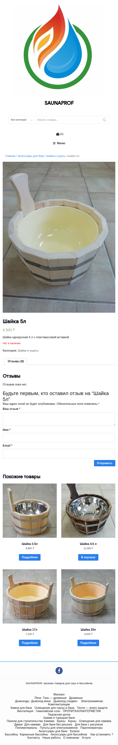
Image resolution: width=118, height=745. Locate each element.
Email (7, 445)
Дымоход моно (41, 701)
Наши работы (52, 737)
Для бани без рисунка (57, 724)
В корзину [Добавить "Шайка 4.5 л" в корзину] (88, 557)
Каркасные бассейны (34, 734)
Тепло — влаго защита (92, 707)
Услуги (86, 737)
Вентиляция (25, 711)
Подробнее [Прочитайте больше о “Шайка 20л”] (88, 642)
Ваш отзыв (11, 408)
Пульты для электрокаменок (59, 727)
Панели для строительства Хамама (30, 721)
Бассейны (11, 734)
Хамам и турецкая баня (59, 717)
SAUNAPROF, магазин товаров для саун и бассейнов (59, 683)
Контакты (33, 737)
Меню (59, 143)
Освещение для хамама (95, 721)
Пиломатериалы (26, 727)
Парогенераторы (91, 727)
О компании (71, 737)
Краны (61, 721)
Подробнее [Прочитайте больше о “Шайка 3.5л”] (30, 557)
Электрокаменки (92, 701)
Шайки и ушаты (55, 156)
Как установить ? (102, 734)
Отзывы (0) (16, 361)
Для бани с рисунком (89, 724)
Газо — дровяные (54, 697)
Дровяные (76, 697)
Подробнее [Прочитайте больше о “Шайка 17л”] (30, 642)
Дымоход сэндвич (65, 701)
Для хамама (32, 724)
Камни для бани (21, 707)
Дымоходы (22, 701)
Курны (72, 721)
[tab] (16, 361)
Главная (10, 156)
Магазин (59, 694)
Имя (6, 429)
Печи (38, 697)
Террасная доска (59, 714)
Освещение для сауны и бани (54, 707)
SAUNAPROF (59, 103)
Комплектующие (59, 704)
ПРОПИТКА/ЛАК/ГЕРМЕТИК (82, 711)
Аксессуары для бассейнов (69, 734)
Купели (74, 731)
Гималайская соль (48, 711)
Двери (18, 724)
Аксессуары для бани (31, 156)
